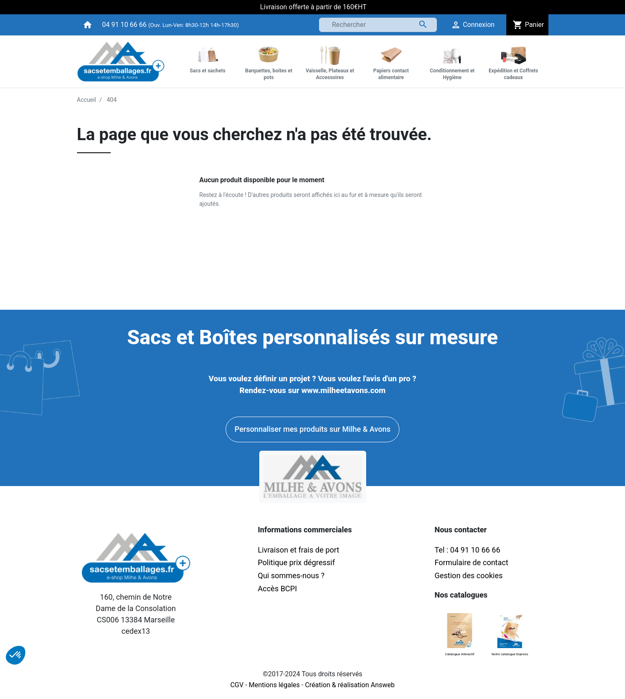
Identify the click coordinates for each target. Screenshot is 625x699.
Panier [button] (527, 25)
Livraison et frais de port (299, 549)
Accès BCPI (277, 588)
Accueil (86, 99)
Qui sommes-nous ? (291, 575)
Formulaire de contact (471, 562)
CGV (237, 685)
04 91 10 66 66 (124, 25)
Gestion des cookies (469, 575)
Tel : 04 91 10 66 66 (467, 549)
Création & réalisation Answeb (350, 685)
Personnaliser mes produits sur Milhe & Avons (312, 429)
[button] (15, 655)
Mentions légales (274, 685)
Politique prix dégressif (296, 562)
